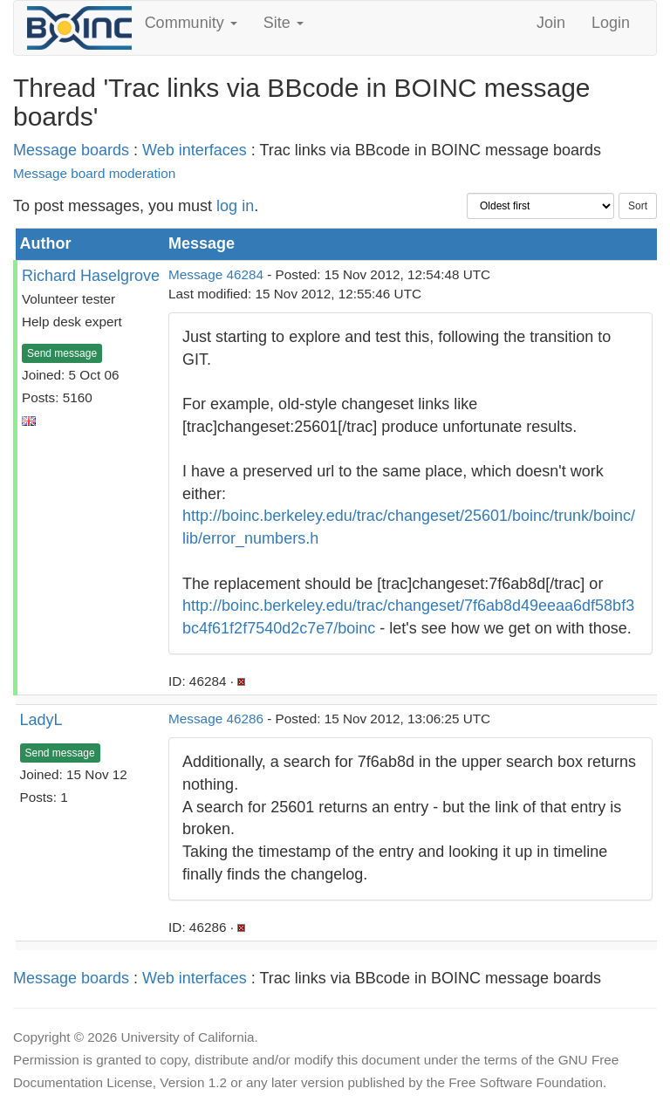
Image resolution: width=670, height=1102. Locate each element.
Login (610, 22)
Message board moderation (94, 173)
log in (235, 206)
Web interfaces (194, 150)
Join (551, 22)
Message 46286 (215, 718)
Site (283, 22)
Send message (62, 353)
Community (191, 22)
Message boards (71, 150)
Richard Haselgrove (91, 275)
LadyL (41, 720)
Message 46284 (215, 274)
